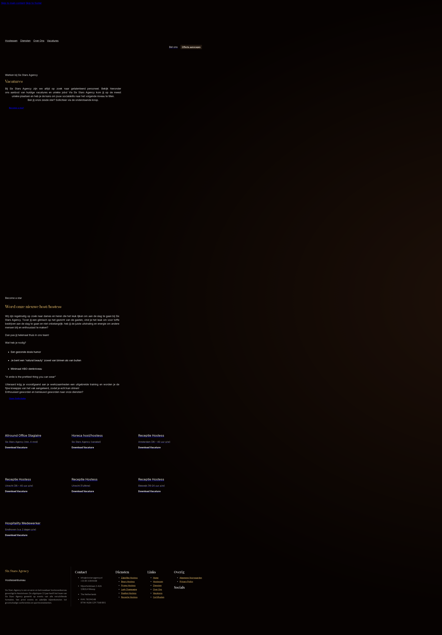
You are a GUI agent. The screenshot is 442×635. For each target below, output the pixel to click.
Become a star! (16, 108)
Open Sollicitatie (17, 398)
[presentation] (103, 516)
